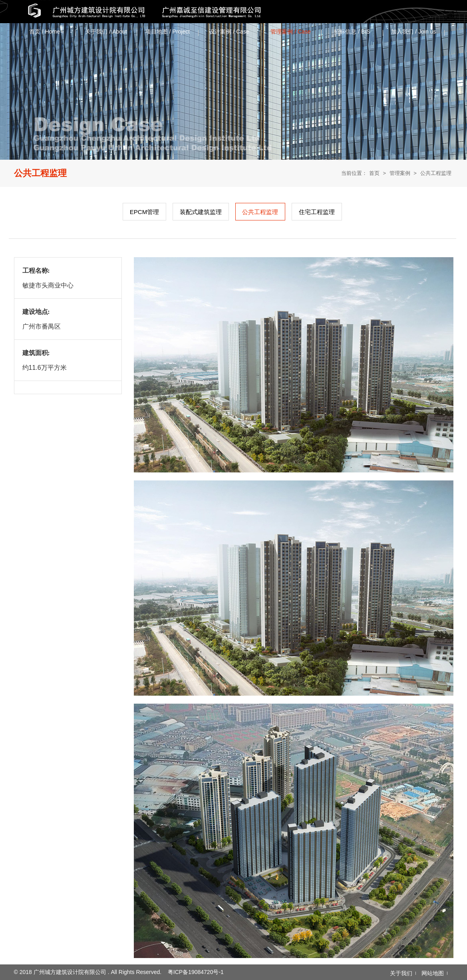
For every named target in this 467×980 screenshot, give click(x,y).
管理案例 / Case (290, 31)
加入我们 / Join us (413, 31)
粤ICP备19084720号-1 (196, 972)
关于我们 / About (106, 31)
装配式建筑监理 (201, 211)
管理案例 (399, 173)
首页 (374, 173)
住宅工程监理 (317, 211)
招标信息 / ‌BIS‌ (352, 31)
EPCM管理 (144, 211)
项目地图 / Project (167, 31)
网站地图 (432, 973)
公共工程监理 (435, 173)
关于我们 (401, 973)
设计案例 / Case (229, 31)
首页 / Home (44, 31)
